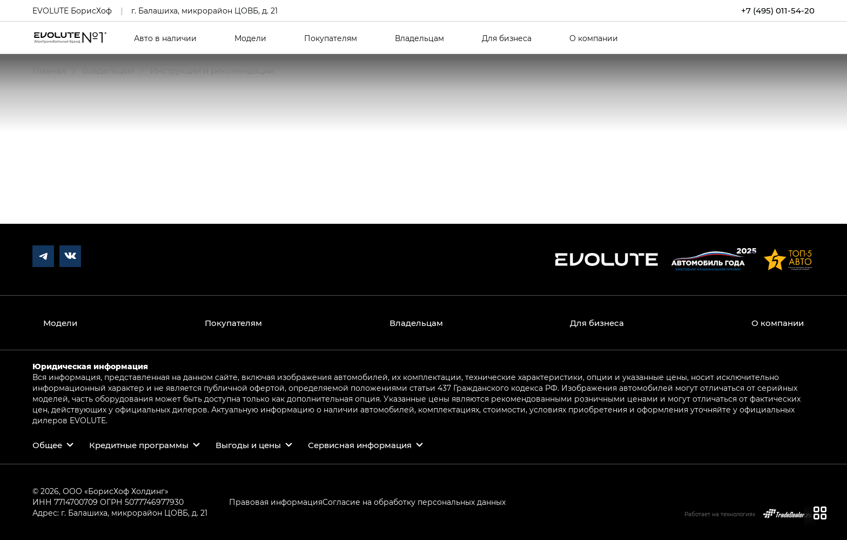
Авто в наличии (165, 38)
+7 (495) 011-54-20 (778, 10)
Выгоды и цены (248, 444)
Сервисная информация (360, 444)
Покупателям (330, 38)
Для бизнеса (507, 38)
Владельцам (419, 38)
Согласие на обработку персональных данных (414, 502)
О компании (593, 38)
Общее (47, 444)
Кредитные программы (139, 444)
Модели (250, 38)
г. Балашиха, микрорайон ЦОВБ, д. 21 (204, 10)
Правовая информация (275, 502)
